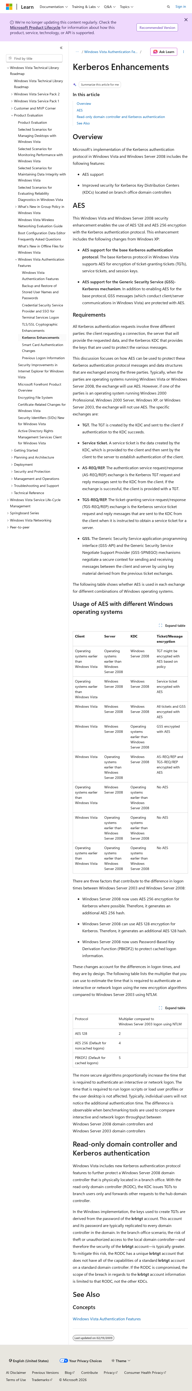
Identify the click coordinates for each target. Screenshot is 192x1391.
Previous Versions (45, 1372)
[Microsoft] (9, 6)
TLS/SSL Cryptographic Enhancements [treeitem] (40, 327)
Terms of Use (16, 1379)
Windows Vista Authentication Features (111, 51)
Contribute (89, 1372)
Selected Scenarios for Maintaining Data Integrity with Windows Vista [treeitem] (42, 174)
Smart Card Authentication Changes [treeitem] (42, 347)
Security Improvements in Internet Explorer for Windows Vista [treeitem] (41, 370)
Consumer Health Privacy (143, 1372)
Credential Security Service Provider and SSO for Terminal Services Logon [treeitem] (42, 311)
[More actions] (183, 52)
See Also (83, 123)
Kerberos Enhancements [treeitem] (40, 337)
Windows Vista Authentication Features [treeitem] (40, 275)
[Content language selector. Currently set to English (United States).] (29, 1361)
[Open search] (169, 6)
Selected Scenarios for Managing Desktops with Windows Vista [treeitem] (37, 135)
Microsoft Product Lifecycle (35, 27)
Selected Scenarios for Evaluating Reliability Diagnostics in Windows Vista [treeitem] (40, 193)
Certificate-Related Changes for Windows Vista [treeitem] (42, 407)
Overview (84, 103)
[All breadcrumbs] (77, 52)
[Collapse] (61, 47)
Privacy (109, 1372)
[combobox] (34, 58)
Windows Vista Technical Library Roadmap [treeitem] (38, 83)
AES (80, 110)
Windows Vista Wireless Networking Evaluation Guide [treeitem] (40, 222)
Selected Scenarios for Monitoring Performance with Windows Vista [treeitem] (40, 154)
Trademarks (40, 1379)
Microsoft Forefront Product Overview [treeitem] (39, 387)
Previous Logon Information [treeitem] (43, 357)
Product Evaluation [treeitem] (32, 122)
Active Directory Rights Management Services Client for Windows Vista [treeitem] (40, 436)
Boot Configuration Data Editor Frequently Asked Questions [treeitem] (42, 236)
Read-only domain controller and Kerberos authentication (121, 116)
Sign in (181, 6)
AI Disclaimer (16, 1372)
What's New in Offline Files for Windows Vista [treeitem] (41, 249)
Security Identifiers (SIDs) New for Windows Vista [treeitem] (41, 420)
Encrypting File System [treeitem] (35, 397)
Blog (68, 1372)
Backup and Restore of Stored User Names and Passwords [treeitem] (40, 291)
